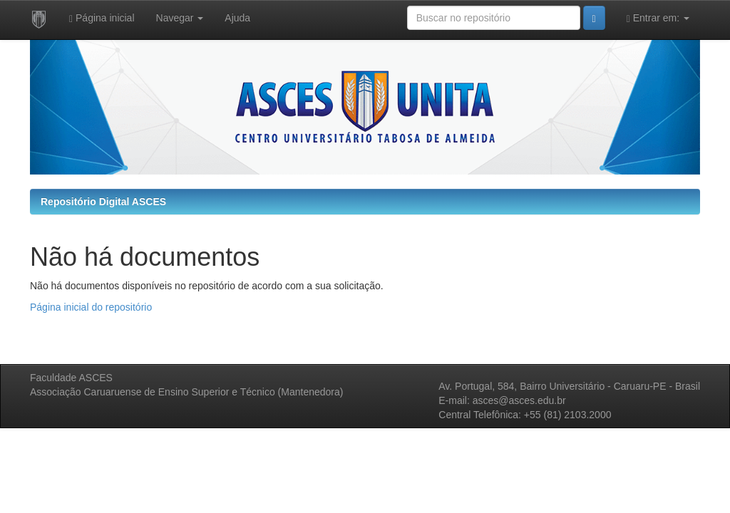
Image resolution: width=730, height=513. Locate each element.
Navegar (180, 18)
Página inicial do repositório (91, 307)
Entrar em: (658, 18)
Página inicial (102, 18)
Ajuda (237, 18)
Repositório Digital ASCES (103, 201)
